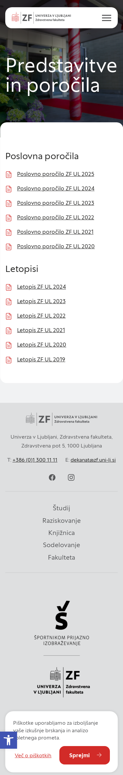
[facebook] (52, 477)
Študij (61, 508)
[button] (8, 740)
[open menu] (104, 18)
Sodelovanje (61, 545)
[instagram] (71, 477)
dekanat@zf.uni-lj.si (93, 459)
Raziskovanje (61, 520)
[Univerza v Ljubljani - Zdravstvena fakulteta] (41, 18)
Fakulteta (61, 557)
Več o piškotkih (33, 755)
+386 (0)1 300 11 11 (34, 459)
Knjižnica (61, 532)
